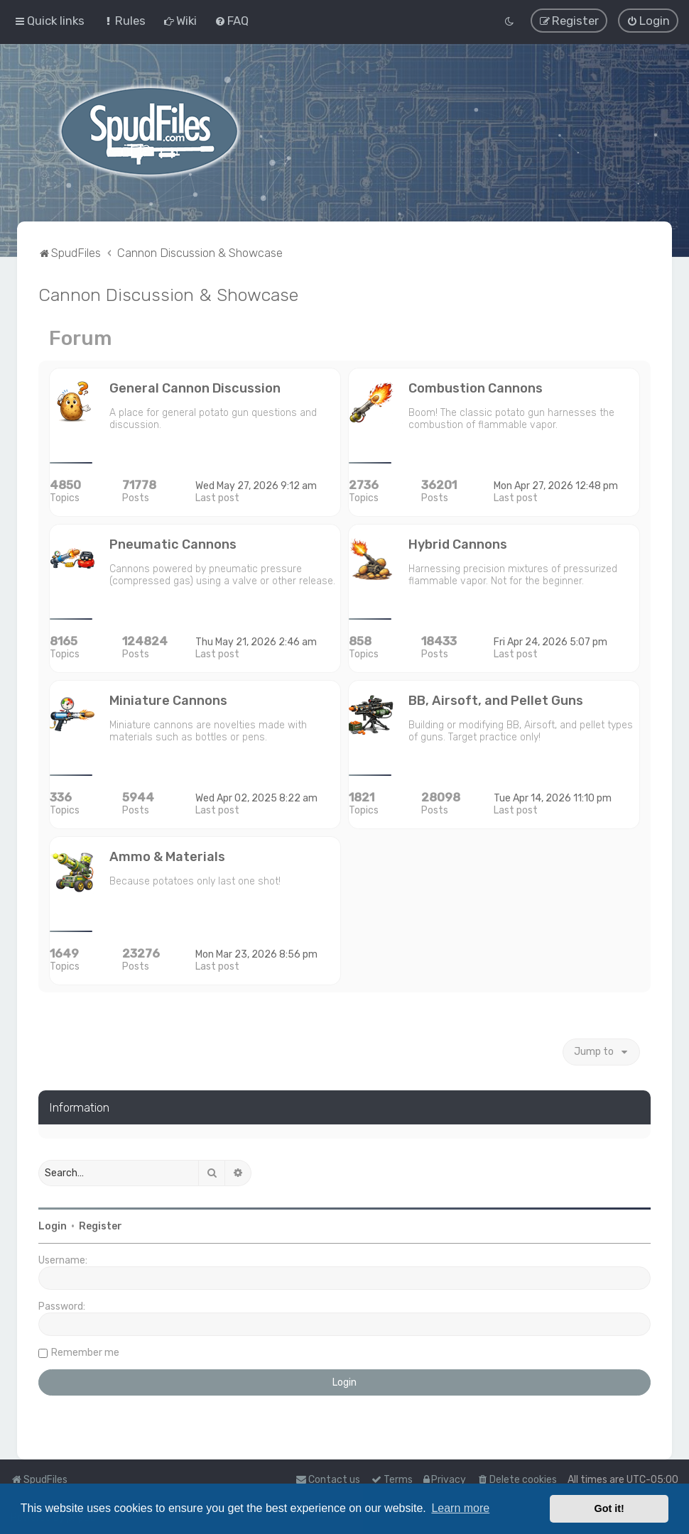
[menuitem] (124, 20)
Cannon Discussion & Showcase (168, 293)
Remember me (85, 1352)
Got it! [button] (609, 1508)
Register (100, 1226)
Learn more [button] (460, 1508)
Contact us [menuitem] (327, 1480)
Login (52, 1226)
